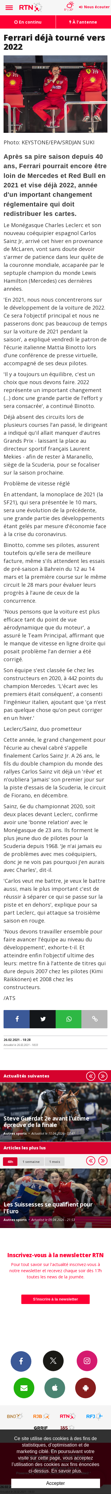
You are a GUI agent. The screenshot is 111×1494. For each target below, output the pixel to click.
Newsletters (24, 1388)
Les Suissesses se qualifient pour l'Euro (48, 1207)
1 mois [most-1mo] (54, 1161)
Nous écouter (97, 6)
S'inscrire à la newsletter (55, 1299)
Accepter (55, 1483)
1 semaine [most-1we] (31, 1161)
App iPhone (54, 1388)
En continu (27, 22)
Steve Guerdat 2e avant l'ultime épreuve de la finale (46, 1121)
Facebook (21, 1361)
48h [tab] (10, 1161)
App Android (85, 1388)
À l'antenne (83, 22)
